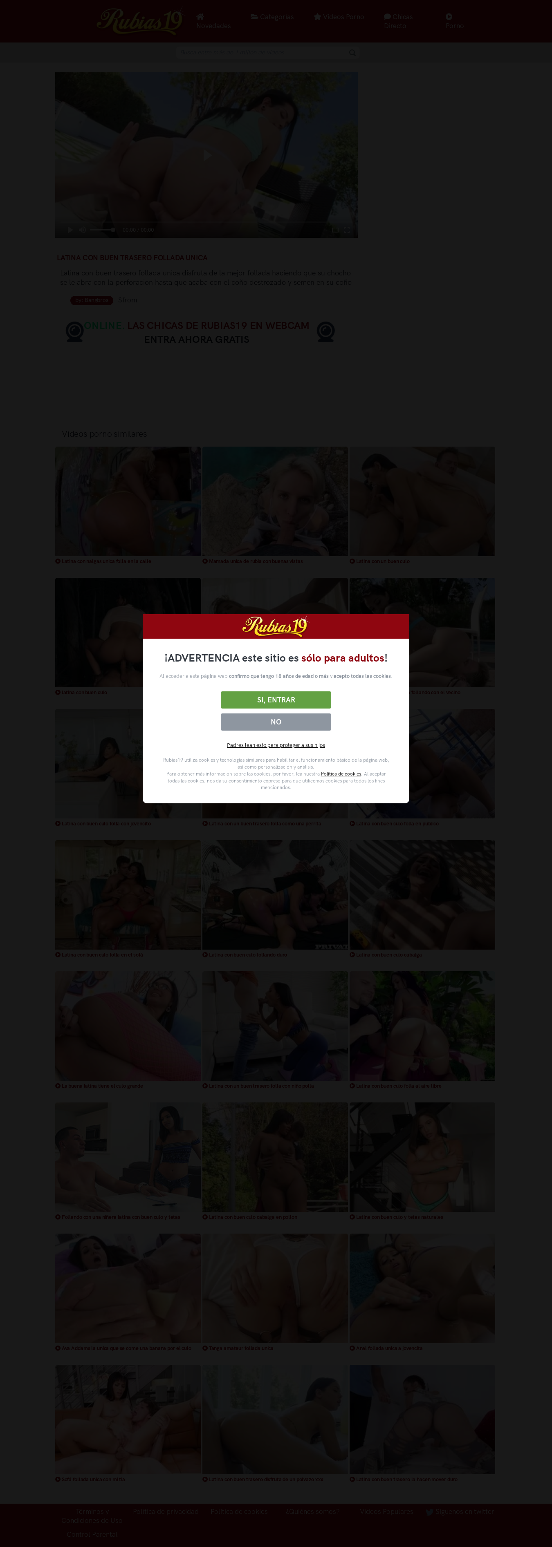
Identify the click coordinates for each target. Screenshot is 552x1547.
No (276, 722)
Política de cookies (341, 774)
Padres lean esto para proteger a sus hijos (276, 745)
